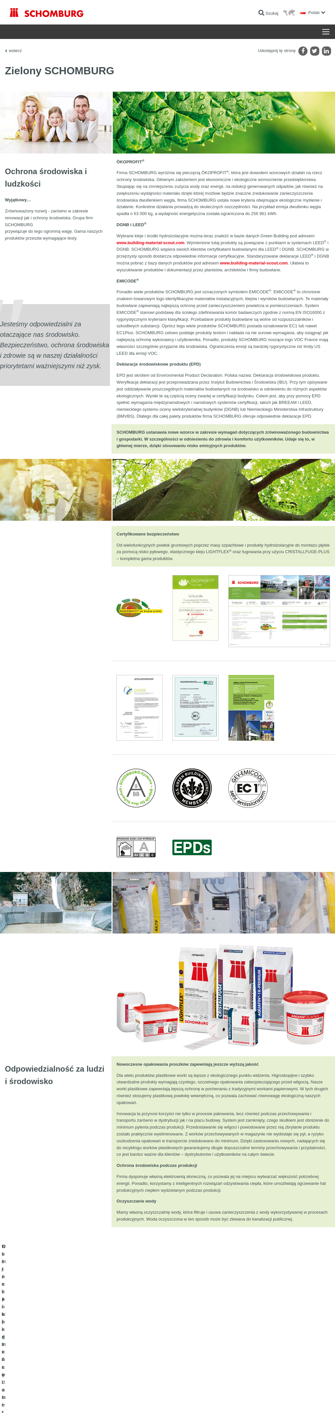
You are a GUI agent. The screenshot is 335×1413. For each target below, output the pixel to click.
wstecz (15, 50)
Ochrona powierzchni (28, 1366)
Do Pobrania (129, 1346)
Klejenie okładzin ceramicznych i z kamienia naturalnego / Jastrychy (59, 1351)
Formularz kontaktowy (137, 1356)
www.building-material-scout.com (150, 242)
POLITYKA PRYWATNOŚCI (71, 1400)
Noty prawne (37, 1400)
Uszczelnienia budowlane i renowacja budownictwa (54, 1336)
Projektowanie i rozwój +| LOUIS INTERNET (296, 1400)
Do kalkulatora (130, 1336)
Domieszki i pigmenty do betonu (37, 1375)
